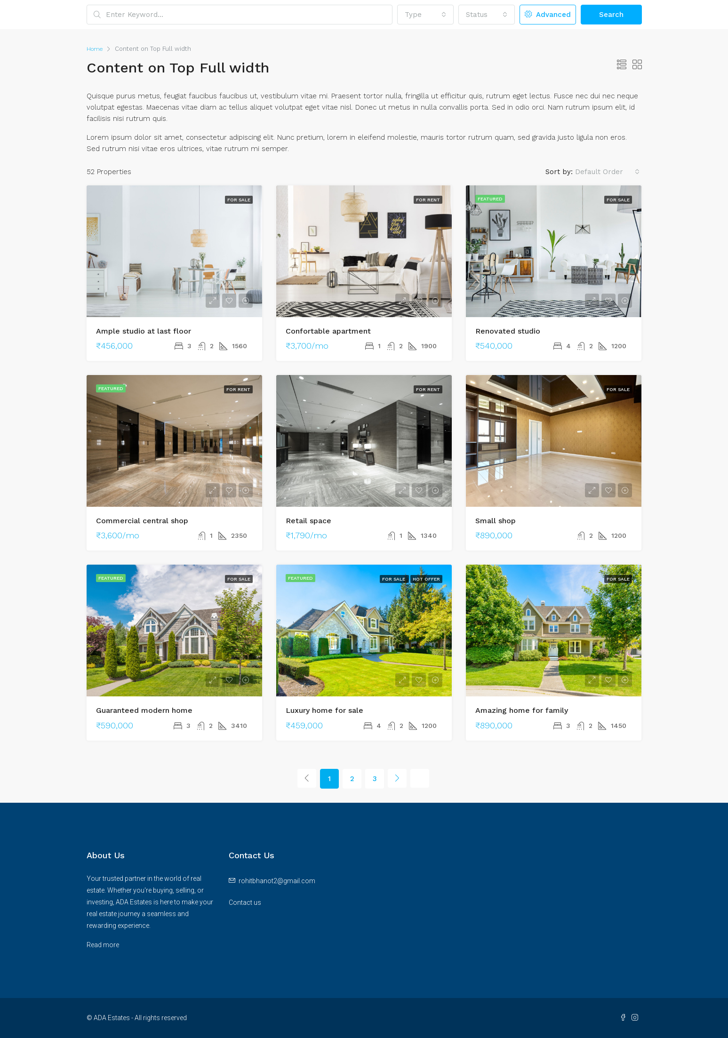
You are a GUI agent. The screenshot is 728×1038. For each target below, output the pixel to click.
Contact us (245, 902)
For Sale (238, 199)
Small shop (495, 520)
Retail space (308, 520)
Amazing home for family (521, 710)
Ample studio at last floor (143, 331)
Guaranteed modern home (144, 710)
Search (611, 14)
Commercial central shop (142, 520)
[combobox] (425, 14)
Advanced (548, 14)
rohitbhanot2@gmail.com (277, 881)
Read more (103, 945)
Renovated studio (507, 331)
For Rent (428, 199)
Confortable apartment (328, 331)
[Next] (397, 778)
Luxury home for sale (324, 710)
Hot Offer (426, 579)
